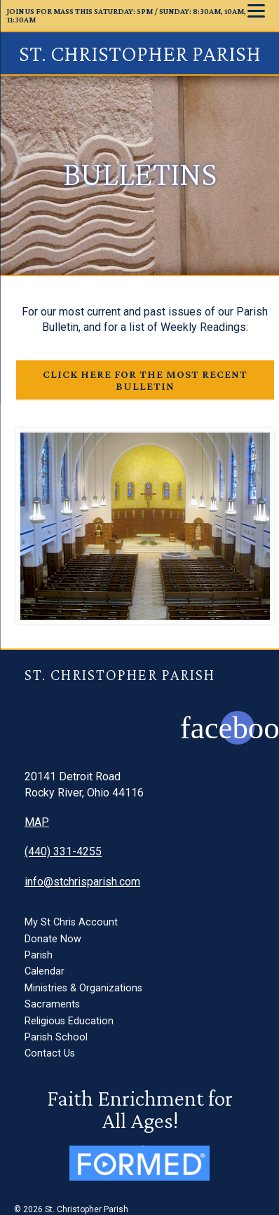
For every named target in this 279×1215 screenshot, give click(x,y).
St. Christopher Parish (140, 53)
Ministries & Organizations (83, 988)
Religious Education (69, 1021)
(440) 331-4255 (63, 851)
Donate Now (53, 939)
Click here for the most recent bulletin (145, 380)
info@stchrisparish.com (82, 881)
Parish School (56, 1037)
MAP (37, 822)
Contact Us (50, 1053)
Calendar (44, 971)
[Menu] (256, 11)
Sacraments (52, 1004)
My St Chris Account (71, 922)
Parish (39, 955)
